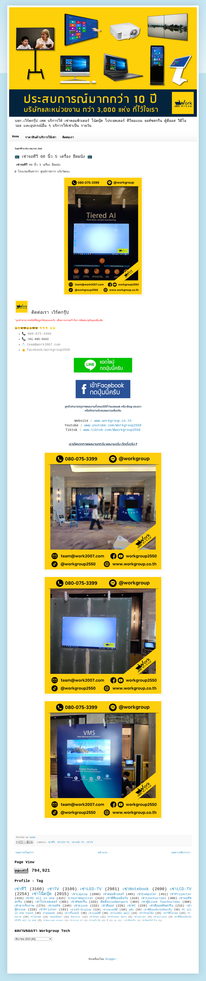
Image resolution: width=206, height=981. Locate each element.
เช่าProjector (180, 894)
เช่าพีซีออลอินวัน (117, 898)
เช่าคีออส (108, 905)
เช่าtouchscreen (153, 898)
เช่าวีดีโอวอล (170, 913)
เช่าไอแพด (35, 917)
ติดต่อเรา (68, 137)
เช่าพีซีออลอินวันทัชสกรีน (157, 909)
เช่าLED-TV (78, 842)
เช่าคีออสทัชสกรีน (161, 905)
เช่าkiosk (81, 905)
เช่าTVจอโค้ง (146, 913)
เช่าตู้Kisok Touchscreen (161, 902)
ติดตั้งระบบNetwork (114, 902)
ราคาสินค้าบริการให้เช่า (40, 137)
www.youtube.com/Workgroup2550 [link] (112, 425)
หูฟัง (131, 909)
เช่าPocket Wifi (117, 917)
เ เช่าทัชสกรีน (129, 920)
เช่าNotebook (136, 889)
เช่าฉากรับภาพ (24, 905)
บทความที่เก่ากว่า (181, 852)
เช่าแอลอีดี (95, 913)
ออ (115, 920)
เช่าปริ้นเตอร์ (72, 913)
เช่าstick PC (76, 920)
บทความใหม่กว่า (24, 852)
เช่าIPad (94, 917)
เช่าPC (131, 905)
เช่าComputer (147, 894)
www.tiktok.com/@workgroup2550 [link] (111, 430)
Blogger (110, 959)
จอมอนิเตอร (56, 917)
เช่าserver (140, 917)
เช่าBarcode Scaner (53, 920)
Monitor (76, 917)
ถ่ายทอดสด (49, 913)
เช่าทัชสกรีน (79, 902)
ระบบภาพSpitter (81, 898)
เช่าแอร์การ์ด (94, 920)
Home (15, 136)
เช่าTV (90, 842)
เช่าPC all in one (40, 898)
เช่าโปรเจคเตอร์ (46, 902)
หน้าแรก (102, 852)
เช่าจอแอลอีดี (110, 909)
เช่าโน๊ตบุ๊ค (42, 894)
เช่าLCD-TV (63, 842)
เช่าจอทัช (54, 905)
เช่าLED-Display (80, 909)
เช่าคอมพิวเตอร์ (113, 894)
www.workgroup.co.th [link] (112, 421)
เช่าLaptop (80, 894)
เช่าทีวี (51, 842)
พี (107, 920)
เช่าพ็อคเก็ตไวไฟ (149, 920)
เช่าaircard (160, 917)
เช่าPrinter (48, 909)
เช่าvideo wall (120, 913)
